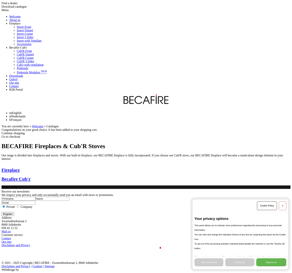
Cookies (37, 266)
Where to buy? (11, 187)
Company (26, 206)
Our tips (14, 82)
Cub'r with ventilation (30, 64)
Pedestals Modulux (32, 72)
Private (10, 206)
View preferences (209, 262)
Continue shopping (13, 133)
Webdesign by (10, 269)
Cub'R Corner (25, 57)
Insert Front (24, 26)
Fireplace (15, 23)
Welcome (15, 16)
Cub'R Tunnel (25, 54)
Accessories (24, 44)
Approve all (271, 262)
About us (14, 20)
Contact (14, 86)
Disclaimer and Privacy (16, 245)
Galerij (13, 79)
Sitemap (49, 266)
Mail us (6, 231)
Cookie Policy (267, 205)
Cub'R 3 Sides (25, 61)
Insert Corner (25, 33)
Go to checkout (11, 136)
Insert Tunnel (25, 30)
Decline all (240, 262)
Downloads (16, 75)
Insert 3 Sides (25, 37)
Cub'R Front (24, 51)
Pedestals (22, 68)
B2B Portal (16, 89)
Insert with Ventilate (29, 40)
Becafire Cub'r (18, 47)
